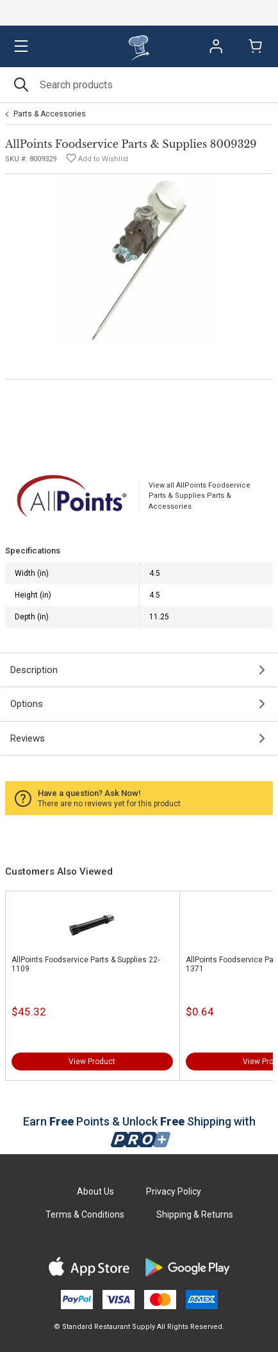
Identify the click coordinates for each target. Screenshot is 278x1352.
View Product (92, 1061)
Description (34, 670)
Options (26, 704)
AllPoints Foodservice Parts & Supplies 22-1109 (85, 964)
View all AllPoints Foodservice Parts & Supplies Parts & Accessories (199, 496)
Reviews (27, 738)
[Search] (139, 84)
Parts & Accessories (49, 113)
